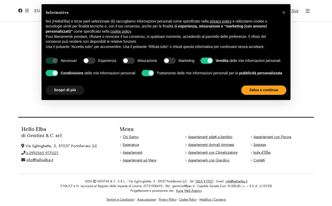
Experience (131, 144)
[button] (284, 12)
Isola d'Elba (262, 152)
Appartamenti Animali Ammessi (211, 144)
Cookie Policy (188, 199)
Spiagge (259, 144)
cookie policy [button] (120, 31)
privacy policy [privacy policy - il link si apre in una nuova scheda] (221, 21)
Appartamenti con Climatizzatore (212, 152)
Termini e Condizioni (120, 199)
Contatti (259, 160)
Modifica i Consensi (212, 199)
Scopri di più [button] (65, 90)
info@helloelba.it (39, 160)
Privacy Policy (167, 199)
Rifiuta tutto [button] (227, 90)
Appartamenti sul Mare (139, 160)
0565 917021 (204, 181)
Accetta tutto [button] (267, 90)
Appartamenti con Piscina (272, 136)
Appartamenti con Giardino (208, 160)
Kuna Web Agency (189, 190)
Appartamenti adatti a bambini (210, 136)
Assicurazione (146, 199)
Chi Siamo (131, 136)
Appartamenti (132, 152)
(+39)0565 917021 (41, 153)
